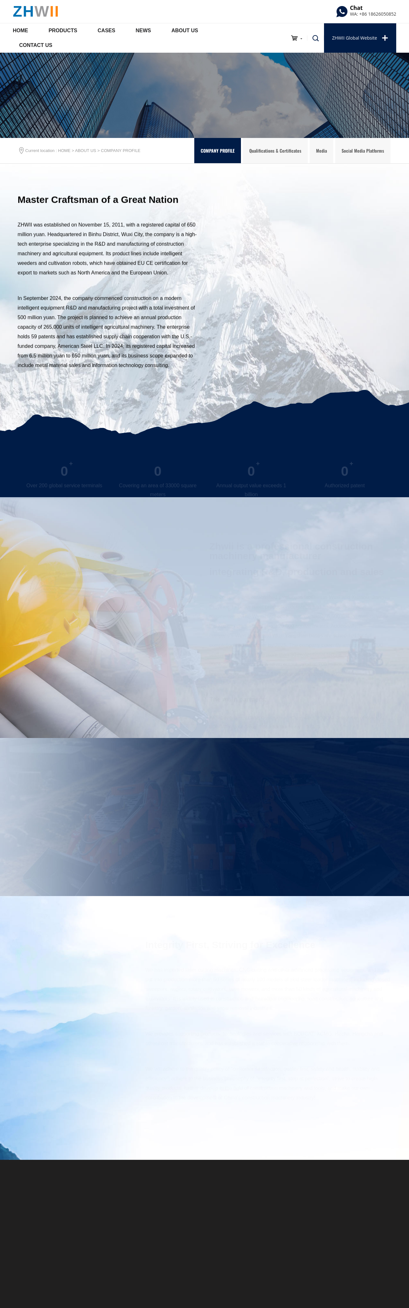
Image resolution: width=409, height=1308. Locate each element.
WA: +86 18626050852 (373, 14)
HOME (64, 150)
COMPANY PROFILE (121, 150)
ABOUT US (85, 150)
